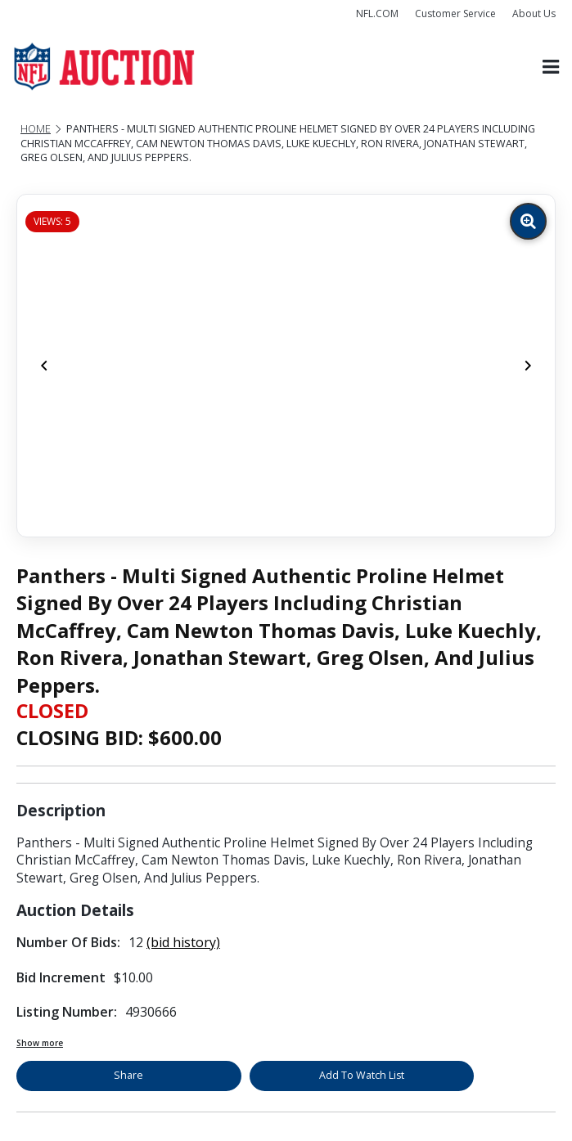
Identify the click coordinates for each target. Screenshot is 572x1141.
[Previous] (44, 365)
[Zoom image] (528, 221)
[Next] (528, 365)
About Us (534, 13)
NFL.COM (377, 13)
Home (35, 129)
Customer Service (455, 13)
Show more (39, 1043)
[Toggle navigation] (551, 67)
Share (128, 1075)
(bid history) (183, 942)
